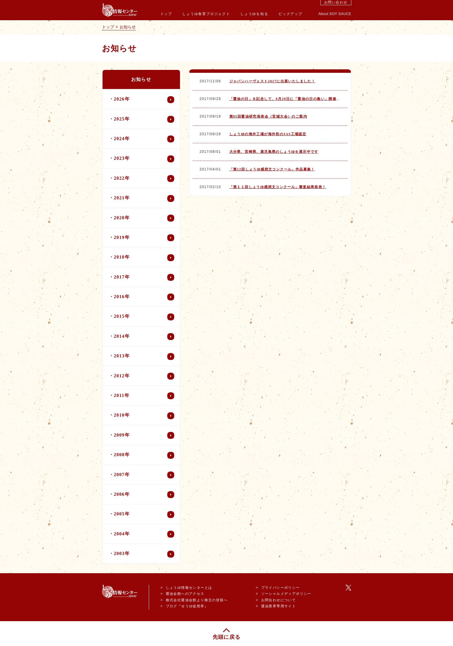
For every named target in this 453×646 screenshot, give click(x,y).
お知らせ (128, 27)
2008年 (144, 455)
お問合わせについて (278, 600)
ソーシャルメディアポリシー (286, 594)
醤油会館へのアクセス (185, 594)
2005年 (144, 514)
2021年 (144, 198)
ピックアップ (290, 14)
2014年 (144, 336)
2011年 (144, 395)
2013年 (144, 356)
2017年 (144, 277)
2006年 (144, 494)
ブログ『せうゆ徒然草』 (187, 606)
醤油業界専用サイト (278, 606)
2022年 (144, 178)
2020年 (144, 218)
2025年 (144, 119)
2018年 (144, 257)
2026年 (144, 99)
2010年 (144, 415)
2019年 (144, 237)
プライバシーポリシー (280, 588)
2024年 (144, 138)
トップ (166, 14)
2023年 (144, 158)
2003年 (144, 554)
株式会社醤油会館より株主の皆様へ (197, 600)
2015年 (144, 316)
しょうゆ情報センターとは (189, 588)
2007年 (144, 474)
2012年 (144, 376)
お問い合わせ (335, 2)
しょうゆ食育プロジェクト (206, 14)
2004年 (144, 534)
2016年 (144, 297)
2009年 (144, 435)
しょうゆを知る (254, 14)
